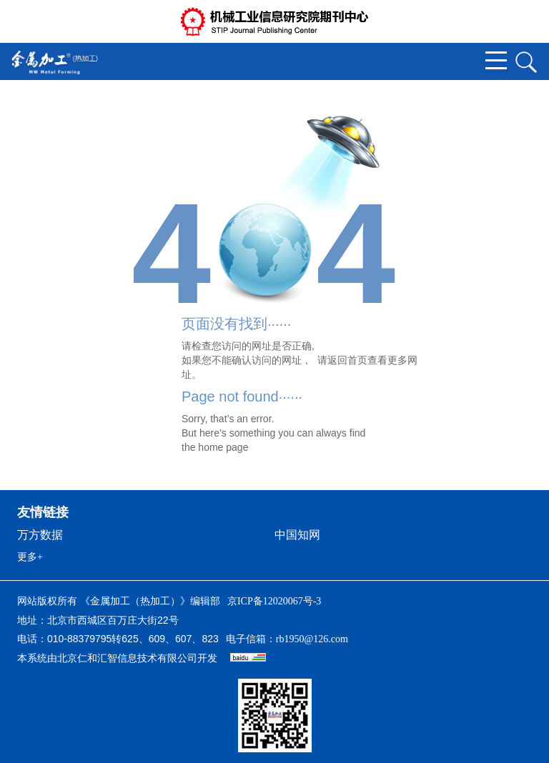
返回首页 (347, 360)
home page (223, 447)
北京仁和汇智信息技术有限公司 (127, 658)
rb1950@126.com (312, 639)
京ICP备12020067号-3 (274, 601)
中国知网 (297, 535)
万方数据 (40, 535)
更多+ (30, 557)
